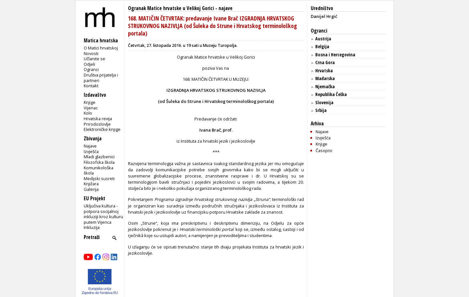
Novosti (91, 53)
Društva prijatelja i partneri (101, 77)
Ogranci (91, 69)
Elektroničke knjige (102, 129)
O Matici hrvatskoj (101, 48)
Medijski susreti (99, 178)
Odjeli (89, 64)
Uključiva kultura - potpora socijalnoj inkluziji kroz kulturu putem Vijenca (103, 214)
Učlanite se (94, 59)
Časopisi (324, 150)
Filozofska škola (99, 162)
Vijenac (91, 108)
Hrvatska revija (98, 118)
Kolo (88, 113)
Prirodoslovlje (97, 124)
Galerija (91, 189)
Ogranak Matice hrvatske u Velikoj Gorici (171, 8)
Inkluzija (92, 227)
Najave (90, 146)
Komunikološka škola (98, 170)
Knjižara (91, 184)
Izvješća (91, 151)
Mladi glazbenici (99, 157)
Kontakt (91, 86)
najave (226, 8)
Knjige (89, 102)
